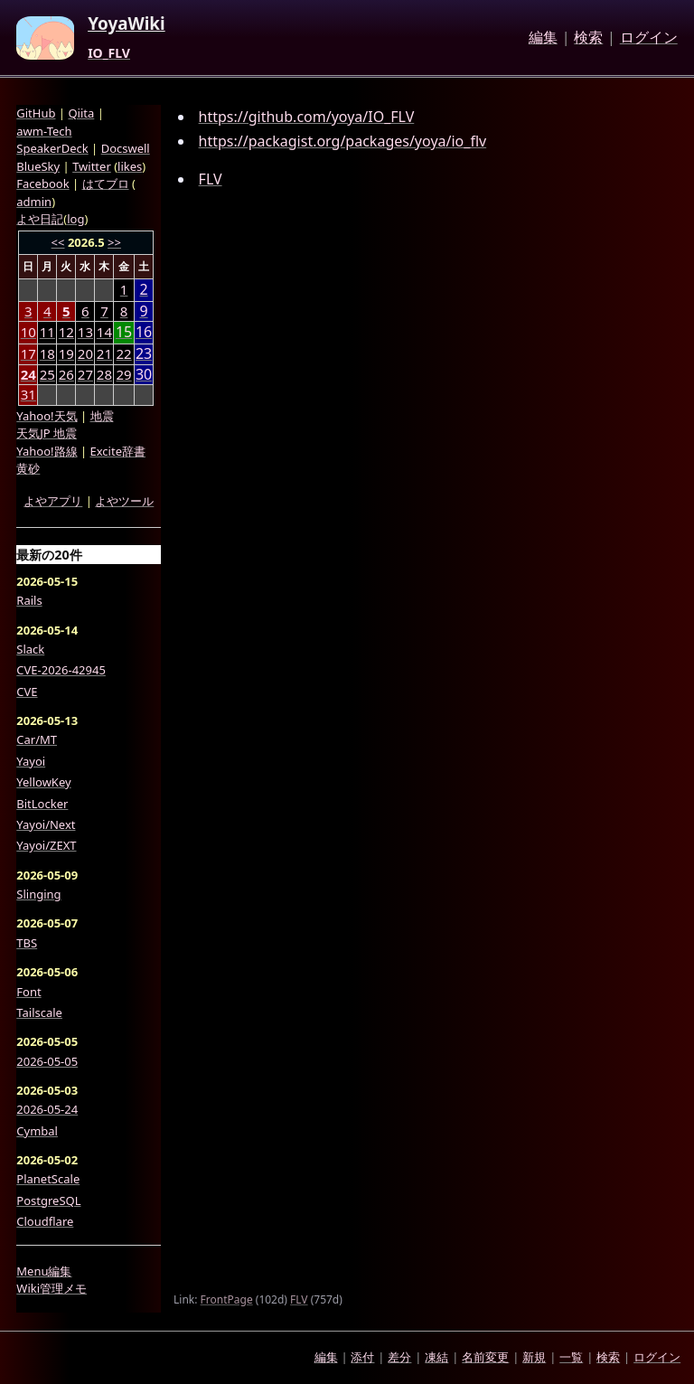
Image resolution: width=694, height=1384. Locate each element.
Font (28, 991)
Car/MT (36, 739)
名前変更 (485, 1357)
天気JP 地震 (46, 433)
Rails (29, 600)
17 (28, 353)
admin (34, 201)
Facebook (42, 183)
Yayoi (30, 761)
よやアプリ (52, 501)
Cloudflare (44, 1221)
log (75, 219)
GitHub (35, 113)
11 (47, 332)
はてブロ (105, 183)
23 (144, 353)
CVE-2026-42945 (61, 670)
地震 (102, 416)
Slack (30, 649)
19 (66, 353)
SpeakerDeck (52, 148)
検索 (588, 38)
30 (144, 374)
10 (28, 332)
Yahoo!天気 (46, 416)
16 (144, 332)
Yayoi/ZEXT (46, 845)
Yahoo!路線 (46, 451)
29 (124, 374)
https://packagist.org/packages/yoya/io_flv (343, 141)
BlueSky (38, 166)
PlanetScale (48, 1178)
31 (28, 394)
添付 (362, 1357)
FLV (210, 179)
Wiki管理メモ (51, 1288)
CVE (26, 691)
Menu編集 (43, 1271)
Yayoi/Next (45, 824)
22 (124, 353)
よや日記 (39, 219)
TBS (26, 943)
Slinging (38, 894)
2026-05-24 (47, 1109)
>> (114, 242)
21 (104, 353)
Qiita (81, 113)
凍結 (436, 1357)
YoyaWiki (126, 24)
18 (47, 353)
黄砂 (28, 468)
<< (58, 242)
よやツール (124, 501)
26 (66, 374)
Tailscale (39, 1012)
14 (104, 332)
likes (129, 166)
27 (85, 374)
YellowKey (43, 782)
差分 (399, 1357)
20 (85, 353)
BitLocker (42, 803)
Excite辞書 (117, 451)
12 (66, 332)
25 (47, 374)
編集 (543, 38)
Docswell (125, 148)
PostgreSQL (48, 1200)
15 (124, 332)
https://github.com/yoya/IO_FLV (307, 117)
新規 (534, 1357)
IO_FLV (109, 53)
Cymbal (37, 1131)
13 (85, 332)
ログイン (649, 38)
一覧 (571, 1357)
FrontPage (227, 1299)
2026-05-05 (47, 1061)
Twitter (91, 166)
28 (104, 374)
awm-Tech (43, 131)
